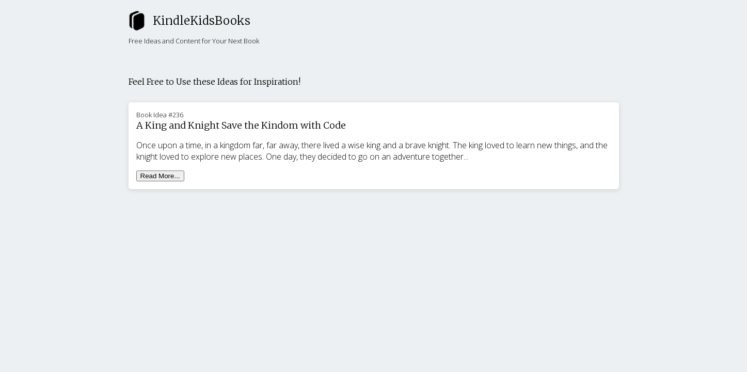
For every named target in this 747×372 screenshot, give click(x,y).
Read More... (160, 176)
